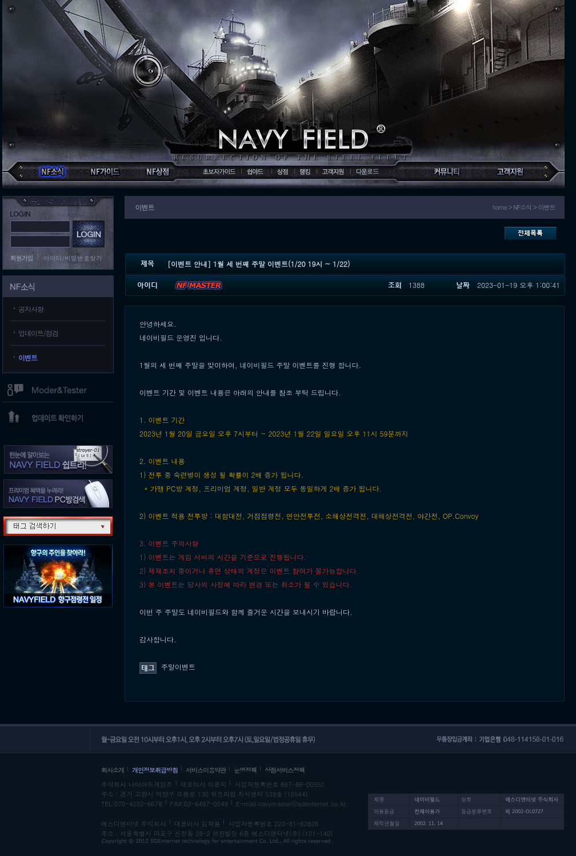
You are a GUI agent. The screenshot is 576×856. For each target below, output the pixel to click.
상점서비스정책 (285, 770)
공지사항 (30, 309)
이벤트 (27, 357)
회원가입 (21, 258)
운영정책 (245, 770)
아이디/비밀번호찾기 (73, 258)
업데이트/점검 (38, 333)
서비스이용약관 (206, 770)
